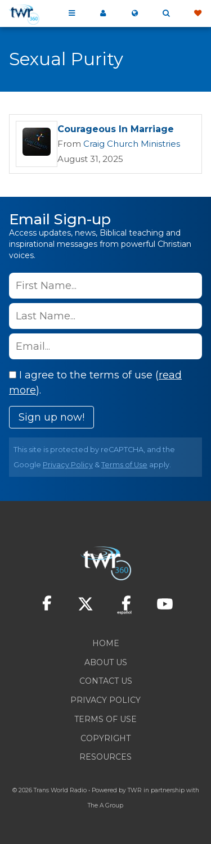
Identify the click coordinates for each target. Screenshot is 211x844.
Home (105, 643)
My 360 (102, 13)
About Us (105, 662)
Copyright (105, 738)
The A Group (105, 805)
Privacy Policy (68, 465)
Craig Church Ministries (131, 143)
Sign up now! (51, 417)
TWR (135, 790)
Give (197, 13)
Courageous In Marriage (115, 129)
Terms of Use (124, 465)
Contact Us (105, 681)
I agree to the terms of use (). (95, 382)
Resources (105, 757)
